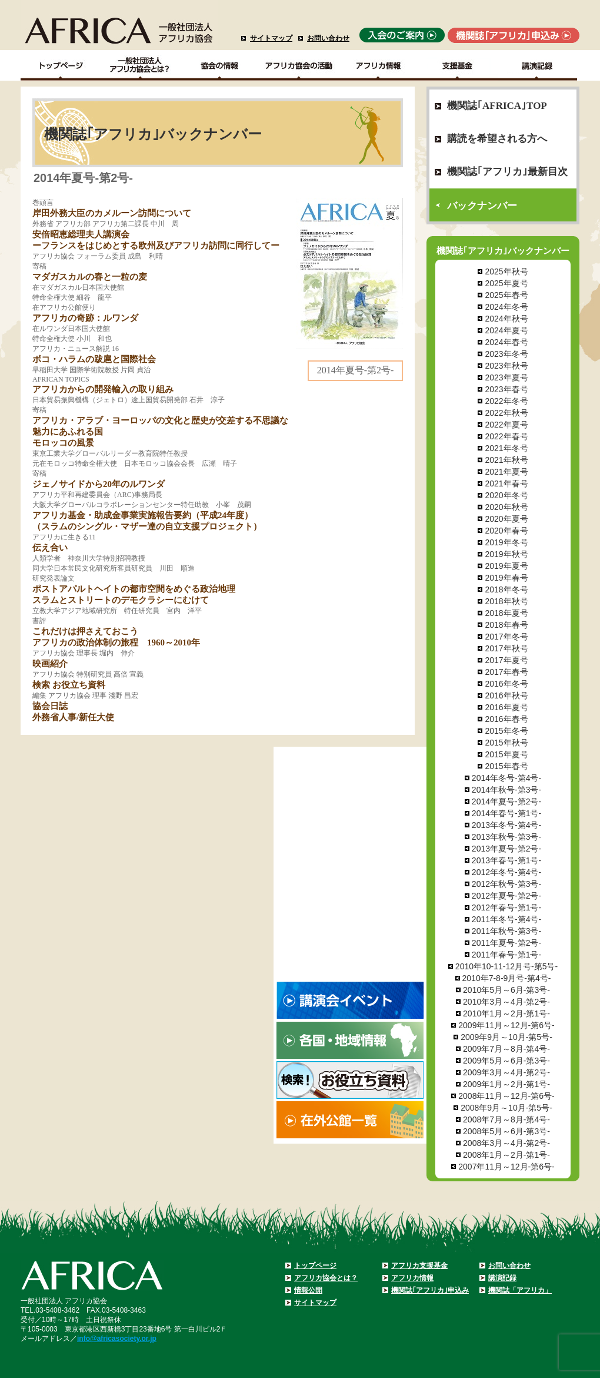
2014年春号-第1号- (506, 813)
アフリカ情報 (412, 1278)
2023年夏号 (506, 377)
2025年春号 (506, 295)
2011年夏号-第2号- (506, 943)
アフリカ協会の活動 (299, 65)
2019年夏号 (506, 566)
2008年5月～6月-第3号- (506, 1131)
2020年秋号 (506, 507)
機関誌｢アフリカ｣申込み (430, 1290)
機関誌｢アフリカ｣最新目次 (507, 171)
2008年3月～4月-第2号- (506, 1143)
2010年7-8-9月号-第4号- (506, 978)
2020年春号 (506, 530)
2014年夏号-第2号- (506, 801)
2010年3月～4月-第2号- (506, 1001)
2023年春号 (506, 389)
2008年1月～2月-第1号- (506, 1155)
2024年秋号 (506, 318)
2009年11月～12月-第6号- (506, 1025)
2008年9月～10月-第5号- (506, 1107)
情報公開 (308, 1290)
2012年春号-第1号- (506, 907)
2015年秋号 (506, 742)
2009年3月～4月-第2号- (506, 1072)
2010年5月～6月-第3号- (506, 990)
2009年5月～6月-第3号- (506, 1060)
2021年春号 (506, 483)
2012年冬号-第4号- (506, 872)
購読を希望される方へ (497, 138)
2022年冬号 (506, 401)
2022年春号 (506, 436)
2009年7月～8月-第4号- (506, 1049)
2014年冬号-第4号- (506, 778)
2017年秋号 (506, 648)
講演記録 (537, 65)
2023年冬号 (506, 354)
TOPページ (60, 65)
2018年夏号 (506, 613)
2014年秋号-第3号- (506, 789)
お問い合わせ (328, 38)
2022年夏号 (506, 424)
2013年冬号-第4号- (506, 825)
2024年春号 (506, 342)
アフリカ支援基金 (419, 1265)
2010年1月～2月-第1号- (506, 1013)
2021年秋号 (506, 460)
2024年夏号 (506, 330)
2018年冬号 (506, 589)
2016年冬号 (506, 683)
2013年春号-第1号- (506, 860)
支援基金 (458, 65)
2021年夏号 (506, 471)
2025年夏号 (506, 283)
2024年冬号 (506, 307)
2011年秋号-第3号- (506, 931)
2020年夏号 (506, 519)
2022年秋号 (506, 413)
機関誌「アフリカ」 (520, 1290)
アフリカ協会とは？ (326, 1278)
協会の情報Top (219, 65)
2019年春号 (506, 577)
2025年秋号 (506, 271)
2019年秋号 (506, 554)
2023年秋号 (506, 365)
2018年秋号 (506, 601)
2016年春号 (506, 719)
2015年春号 (506, 766)
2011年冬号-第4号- (506, 919)
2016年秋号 (506, 695)
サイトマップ (271, 38)
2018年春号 (506, 625)
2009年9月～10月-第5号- (506, 1037)
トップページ (315, 1265)
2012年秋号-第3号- (506, 884)
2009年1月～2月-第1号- (506, 1084)
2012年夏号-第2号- (506, 895)
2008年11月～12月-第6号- (506, 1096)
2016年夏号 (506, 707)
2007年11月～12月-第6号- (506, 1166)
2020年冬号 (506, 495)
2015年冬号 (506, 731)
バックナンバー (482, 205)
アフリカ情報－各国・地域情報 (378, 65)
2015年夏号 (506, 754)
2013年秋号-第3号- (506, 837)
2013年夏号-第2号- (506, 848)
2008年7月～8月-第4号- (506, 1119)
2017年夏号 (506, 660)
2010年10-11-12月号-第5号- (506, 966)
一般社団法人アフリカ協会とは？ (140, 65)
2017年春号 (506, 672)
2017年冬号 (506, 636)
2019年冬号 (506, 542)
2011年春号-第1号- (506, 954)
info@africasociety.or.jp (116, 1338)
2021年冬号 (506, 448)
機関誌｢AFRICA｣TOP (497, 105)
